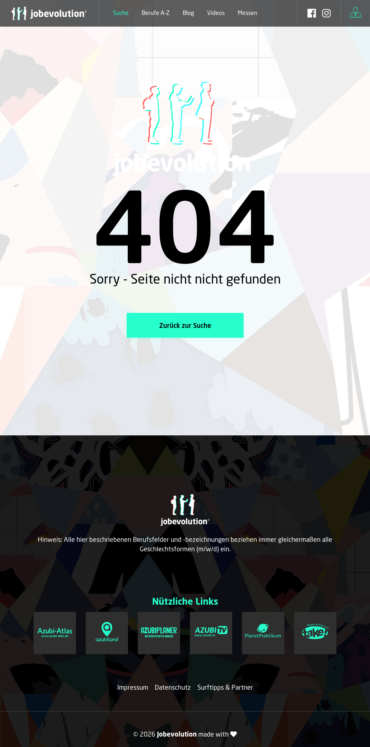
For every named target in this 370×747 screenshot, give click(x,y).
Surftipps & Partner (225, 687)
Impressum (132, 687)
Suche (121, 12)
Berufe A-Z (156, 12)
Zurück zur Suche (185, 325)
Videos (216, 12)
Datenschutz (173, 687)
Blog (188, 12)
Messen (247, 12)
